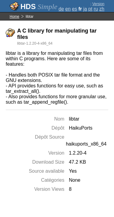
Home (14, 16)
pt (90, 8)
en (68, 8)
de (61, 8)
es (74, 8)
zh (101, 8)
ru (96, 8)
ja (85, 8)
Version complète (97, 6)
